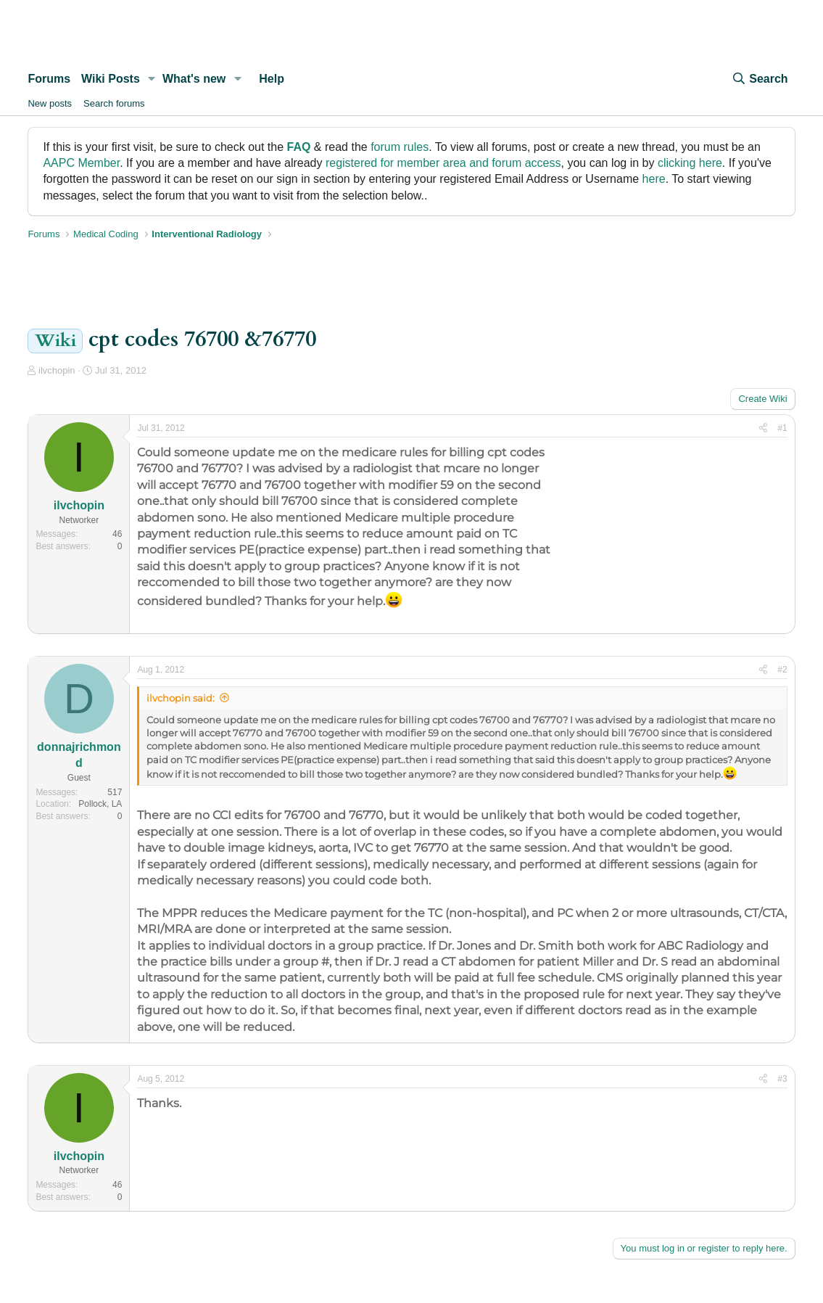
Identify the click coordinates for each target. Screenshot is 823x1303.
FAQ (299, 147)
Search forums (114, 103)
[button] (151, 79)
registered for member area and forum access (443, 163)
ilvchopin (56, 370)
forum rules (400, 147)
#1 (782, 428)
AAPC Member (81, 163)
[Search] (759, 79)
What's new (194, 79)
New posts (50, 103)
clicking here (690, 163)
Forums (49, 79)
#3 (782, 1079)
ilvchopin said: (180, 698)
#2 (782, 670)
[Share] (763, 428)
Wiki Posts (110, 79)
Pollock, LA (100, 804)
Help (271, 79)
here (654, 179)
